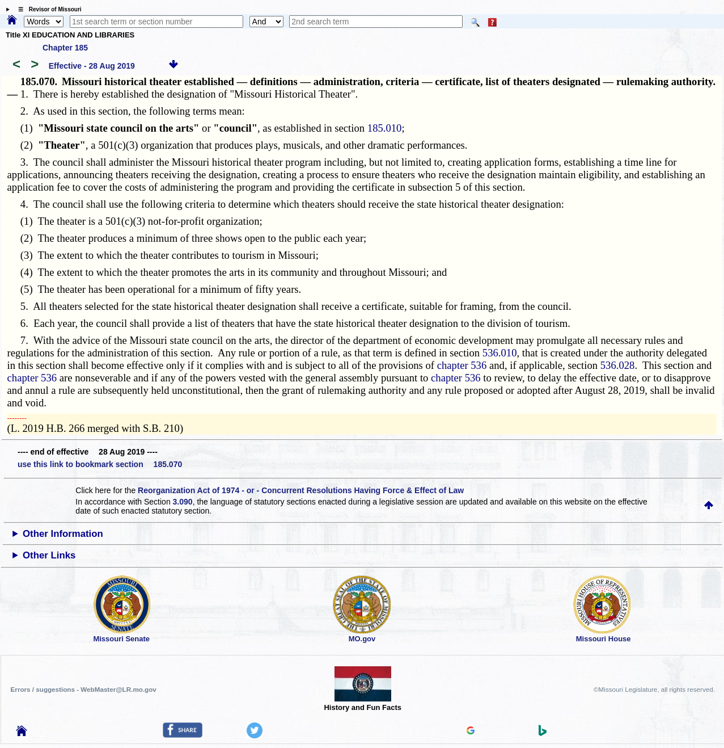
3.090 (183, 501)
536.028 (617, 365)
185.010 (384, 128)
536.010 (499, 353)
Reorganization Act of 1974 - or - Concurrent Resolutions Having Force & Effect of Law (301, 490)
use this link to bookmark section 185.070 (100, 464)
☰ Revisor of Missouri (47, 9)
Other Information (63, 533)
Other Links (49, 555)
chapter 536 (462, 365)
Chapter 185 (65, 47)
